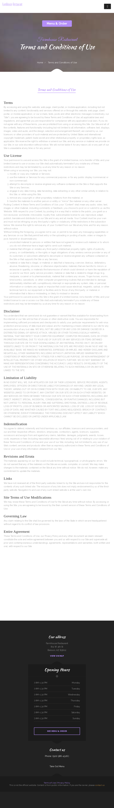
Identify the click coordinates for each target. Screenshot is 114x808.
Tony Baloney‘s (80, 793)
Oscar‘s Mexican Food (84, 793)
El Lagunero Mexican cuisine (2, 793)
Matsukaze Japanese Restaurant (70, 793)
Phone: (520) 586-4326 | (57, 756)
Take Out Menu (57, 766)
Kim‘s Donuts (39, 793)
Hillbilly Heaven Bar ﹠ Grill (107, 793)
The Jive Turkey (16, 793)
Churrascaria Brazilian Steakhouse (8, 793)
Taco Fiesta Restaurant (65, 793)
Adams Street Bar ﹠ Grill (30, 793)
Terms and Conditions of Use (57, 90)
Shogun (91, 793)
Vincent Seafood (42, 793)
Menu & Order (57, 23)
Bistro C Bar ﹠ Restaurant (60, 793)
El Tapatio (26, 793)
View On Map (57, 656)
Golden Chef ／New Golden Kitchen (22, 793)
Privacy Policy (63, 783)
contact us (100, 785)
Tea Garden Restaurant (76, 793)
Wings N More (97, 793)
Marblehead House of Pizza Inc (54, 793)
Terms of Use (50, 783)
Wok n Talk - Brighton (35, 793)
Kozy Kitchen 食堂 (13, 793)
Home (40, 62)
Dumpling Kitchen (111, 793)
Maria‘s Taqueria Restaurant (101, 793)
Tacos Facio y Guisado (49, 793)
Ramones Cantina (45, 793)
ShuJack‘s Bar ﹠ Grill (88, 793)
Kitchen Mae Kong (93, 793)
